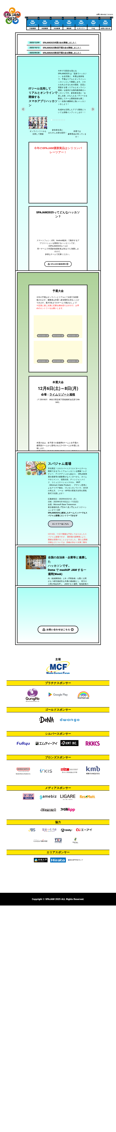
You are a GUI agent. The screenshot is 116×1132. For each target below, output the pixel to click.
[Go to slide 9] (64, 162)
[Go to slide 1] (51, 162)
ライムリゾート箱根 (62, 517)
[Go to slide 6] (59, 162)
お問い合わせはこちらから (104, 14)
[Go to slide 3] (54, 162)
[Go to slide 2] (53, 162)
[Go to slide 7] (61, 162)
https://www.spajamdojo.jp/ (59, 710)
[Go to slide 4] (56, 162)
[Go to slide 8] (62, 162)
